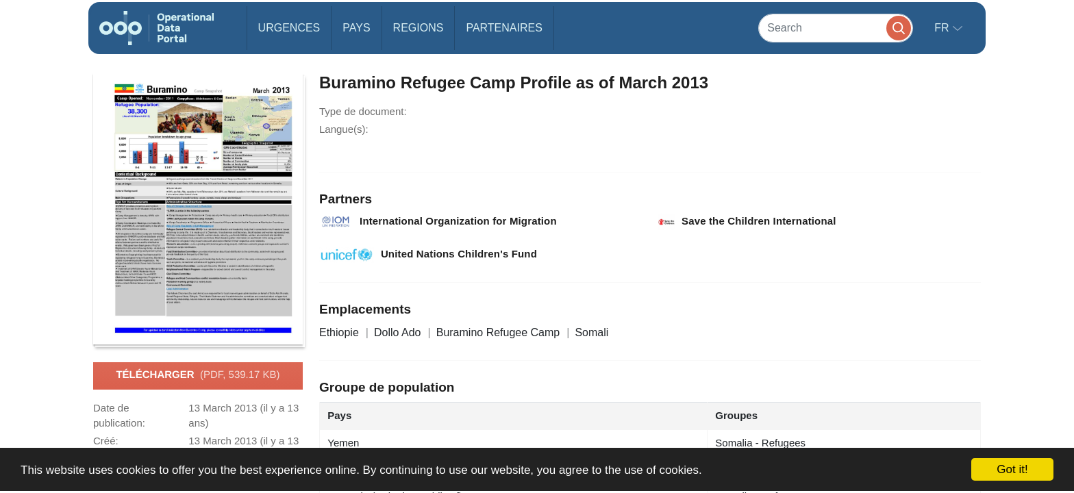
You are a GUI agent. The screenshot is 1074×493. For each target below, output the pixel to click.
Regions (418, 28)
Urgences (289, 28)
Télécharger (197, 375)
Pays (356, 28)
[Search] (835, 28)
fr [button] (943, 28)
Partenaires (504, 28)
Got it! (1012, 469)
